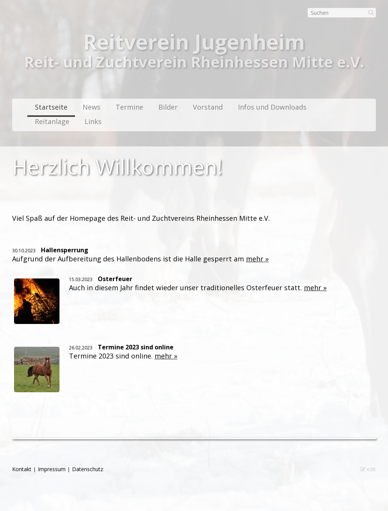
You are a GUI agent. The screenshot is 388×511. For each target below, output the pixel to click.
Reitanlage (52, 121)
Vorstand (208, 107)
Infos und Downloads (272, 107)
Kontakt (21, 469)
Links (93, 121)
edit (368, 469)
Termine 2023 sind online (136, 347)
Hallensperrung (64, 250)
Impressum (52, 469)
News (91, 107)
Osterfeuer (115, 279)
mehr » (257, 258)
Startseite (51, 107)
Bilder (168, 107)
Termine (129, 107)
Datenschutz (87, 469)
